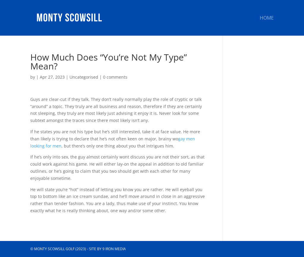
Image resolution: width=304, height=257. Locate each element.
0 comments (115, 77)
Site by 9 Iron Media (107, 248)
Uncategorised (83, 77)
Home (267, 18)
